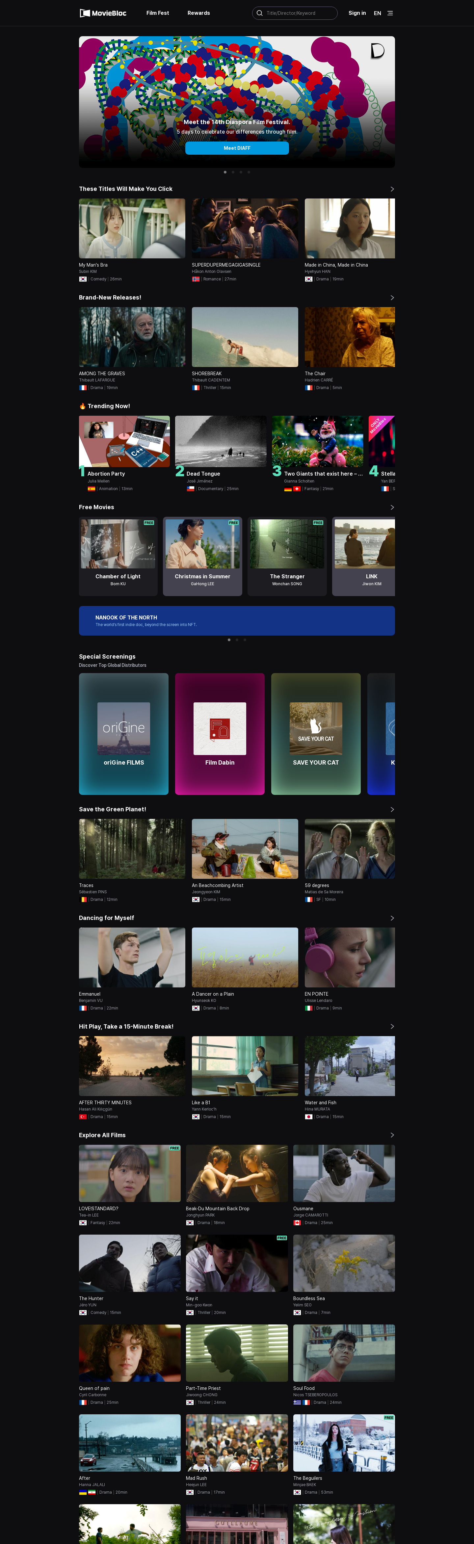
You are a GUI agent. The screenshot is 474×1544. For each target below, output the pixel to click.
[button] (225, 172)
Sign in (357, 13)
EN (377, 13)
